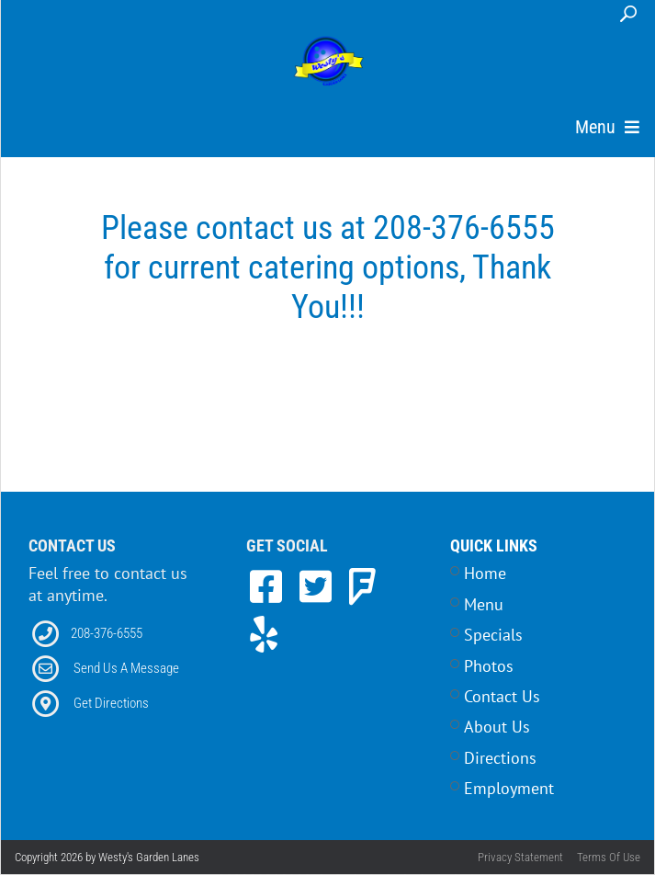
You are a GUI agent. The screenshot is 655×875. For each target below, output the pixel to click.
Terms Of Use (608, 857)
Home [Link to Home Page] (485, 573)
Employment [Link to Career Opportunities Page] (509, 788)
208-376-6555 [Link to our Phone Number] (106, 633)
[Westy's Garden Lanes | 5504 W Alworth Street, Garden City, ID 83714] (329, 62)
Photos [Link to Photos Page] (489, 665)
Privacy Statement (520, 857)
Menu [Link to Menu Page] (483, 604)
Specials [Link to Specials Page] (493, 634)
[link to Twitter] (320, 586)
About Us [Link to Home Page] (497, 726)
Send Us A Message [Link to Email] (126, 668)
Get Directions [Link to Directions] (111, 703)
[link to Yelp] (263, 634)
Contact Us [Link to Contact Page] (502, 696)
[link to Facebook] (271, 586)
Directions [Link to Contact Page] (500, 757)
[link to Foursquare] (362, 586)
